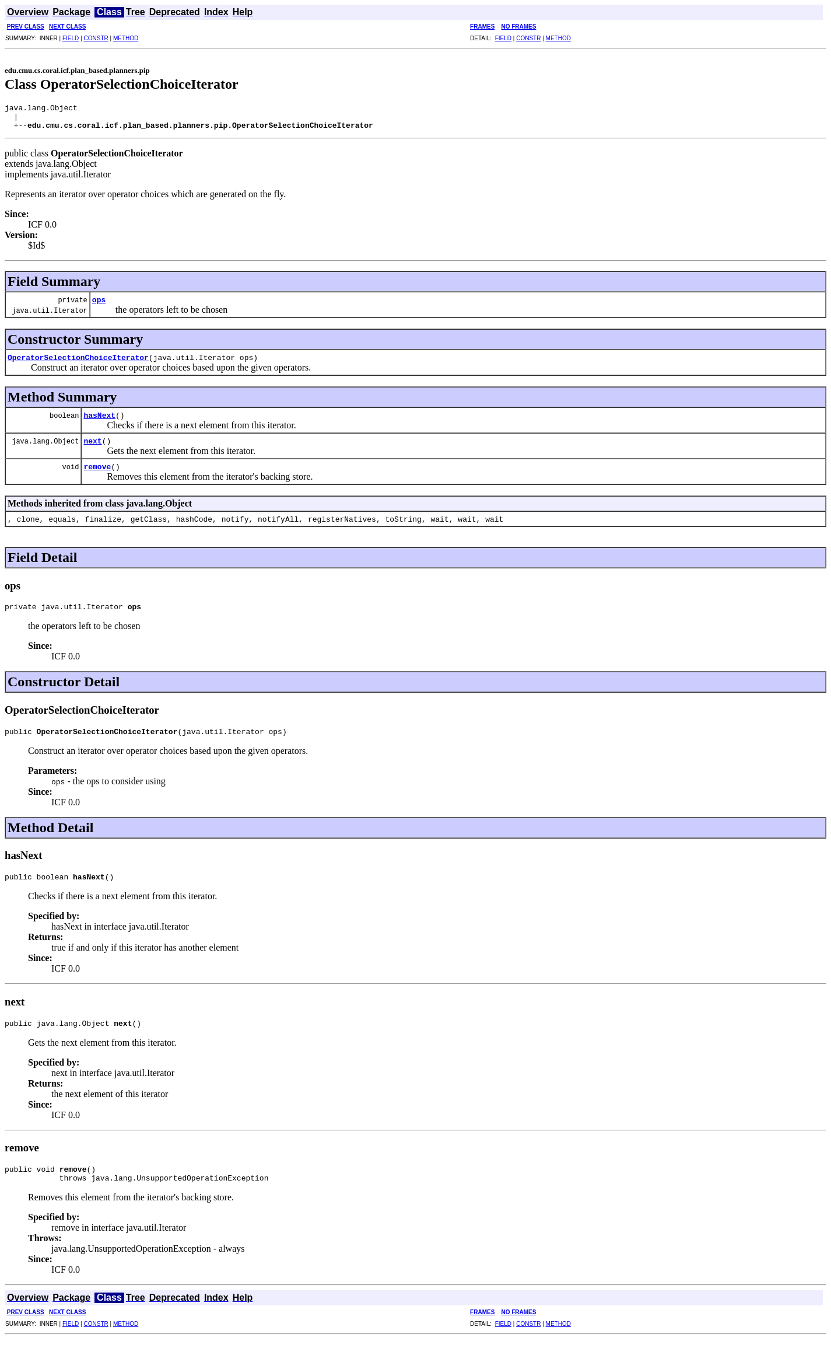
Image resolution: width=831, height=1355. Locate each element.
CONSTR (95, 38)
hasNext (99, 420)
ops (99, 304)
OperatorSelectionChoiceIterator (78, 362)
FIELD (70, 38)
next (92, 446)
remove (97, 471)
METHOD (125, 38)
